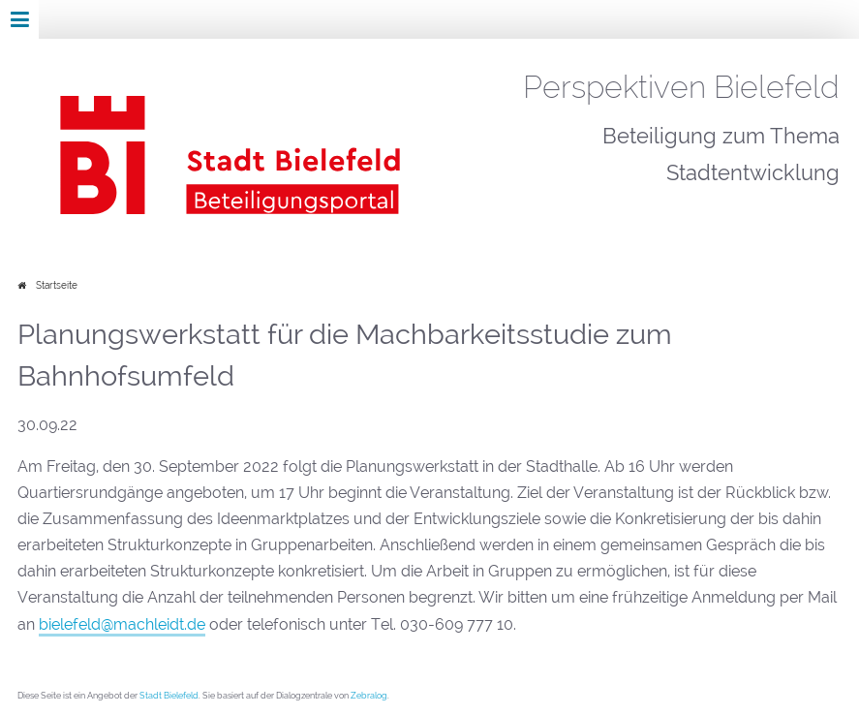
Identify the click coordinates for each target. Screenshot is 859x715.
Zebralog (369, 695)
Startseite (56, 285)
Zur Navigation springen (0, 19)
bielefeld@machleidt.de (122, 624)
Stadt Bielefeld (169, 695)
